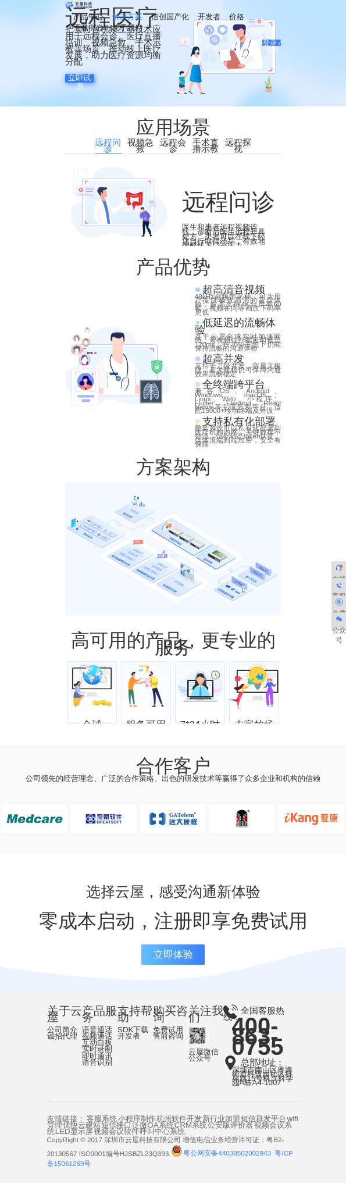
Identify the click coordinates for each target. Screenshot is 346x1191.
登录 (270, 44)
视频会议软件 (116, 1139)
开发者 (209, 17)
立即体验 (173, 962)
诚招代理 (62, 1043)
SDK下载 (132, 1037)
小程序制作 (137, 1126)
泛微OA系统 (152, 1132)
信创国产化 (170, 17)
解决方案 (127, 17)
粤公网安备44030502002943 (222, 1161)
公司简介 (62, 1037)
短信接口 (116, 1132)
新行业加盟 (221, 1126)
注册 (272, 51)
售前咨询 (168, 1043)
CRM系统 (190, 1132)
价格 (236, 17)
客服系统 (102, 1126)
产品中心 (88, 17)
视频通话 (97, 1043)
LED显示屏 (74, 1139)
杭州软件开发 (179, 1126)
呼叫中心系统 (162, 1139)
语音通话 (97, 1037)
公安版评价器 (230, 1132)
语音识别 (97, 1069)
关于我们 (127, 28)
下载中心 (88, 28)
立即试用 (79, 78)
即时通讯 (97, 1063)
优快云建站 (82, 1132)
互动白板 (97, 1050)
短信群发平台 (263, 1126)
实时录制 (97, 1057)
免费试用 (168, 1037)
